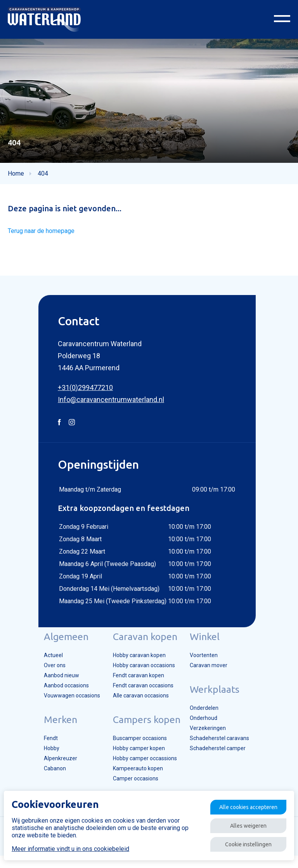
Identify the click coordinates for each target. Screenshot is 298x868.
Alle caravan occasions (140, 703)
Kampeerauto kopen (136, 779)
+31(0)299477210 (85, 391)
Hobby (43, 757)
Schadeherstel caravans (225, 747)
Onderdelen (208, 714)
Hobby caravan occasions (143, 671)
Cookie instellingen (241, 844)
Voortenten (209, 660)
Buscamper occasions (139, 747)
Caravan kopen (142, 641)
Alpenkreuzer (51, 768)
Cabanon (46, 779)
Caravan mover (213, 671)
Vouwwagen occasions (65, 703)
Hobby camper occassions (144, 768)
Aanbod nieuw (53, 681)
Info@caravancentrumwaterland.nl (111, 403)
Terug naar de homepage (44, 235)
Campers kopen (144, 728)
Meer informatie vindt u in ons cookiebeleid (70, 847)
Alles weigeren (241, 823)
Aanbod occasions (59, 692)
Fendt (42, 747)
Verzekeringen (212, 736)
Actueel (44, 660)
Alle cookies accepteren (241, 803)
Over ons (46, 671)
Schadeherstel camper (223, 757)
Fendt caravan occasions (142, 692)
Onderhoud (208, 725)
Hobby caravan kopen (137, 660)
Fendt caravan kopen (136, 681)
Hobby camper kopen (137, 757)
